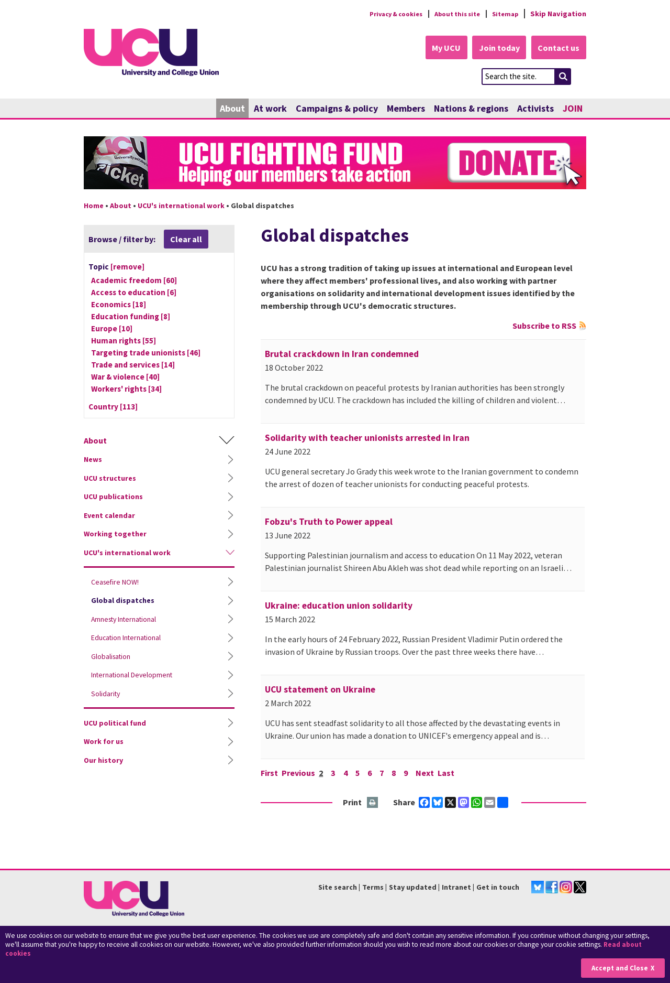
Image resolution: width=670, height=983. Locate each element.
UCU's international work (181, 206)
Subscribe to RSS (544, 326)
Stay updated (413, 887)
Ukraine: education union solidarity (338, 606)
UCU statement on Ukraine (320, 690)
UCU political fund (115, 723)
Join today (495, 48)
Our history (103, 760)
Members (406, 109)
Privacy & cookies (381, 13)
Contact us (558, 48)
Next (429, 773)
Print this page (373, 803)
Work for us (104, 742)
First (269, 773)
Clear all (186, 239)
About (232, 109)
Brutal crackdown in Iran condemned (342, 354)
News (93, 460)
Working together (115, 534)
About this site (450, 13)
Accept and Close (618, 968)
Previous (299, 773)
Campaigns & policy (337, 109)
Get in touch (497, 887)
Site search (337, 887)
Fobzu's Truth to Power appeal (329, 522)
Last (451, 773)
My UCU (439, 48)
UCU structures (110, 478)
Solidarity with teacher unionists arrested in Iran (367, 438)
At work (270, 109)
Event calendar (109, 516)
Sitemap (503, 13)
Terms (373, 887)
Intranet (456, 887)
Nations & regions (471, 109)
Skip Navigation (558, 13)
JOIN (573, 109)
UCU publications (113, 497)
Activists (535, 109)
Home (94, 206)
